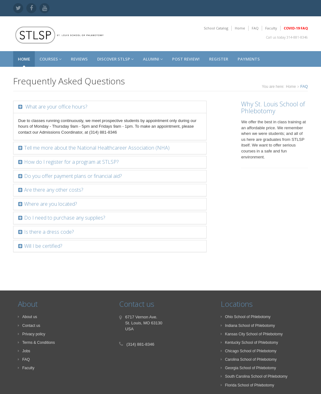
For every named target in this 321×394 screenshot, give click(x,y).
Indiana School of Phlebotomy (248, 325)
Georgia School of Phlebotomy (248, 368)
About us (27, 317)
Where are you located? (50, 203)
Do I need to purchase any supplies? (64, 217)
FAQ (255, 28)
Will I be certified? (43, 245)
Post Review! (186, 59)
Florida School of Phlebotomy (247, 385)
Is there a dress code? (49, 231)
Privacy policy (31, 334)
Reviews (79, 59)
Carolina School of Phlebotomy (249, 359)
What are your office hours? (55, 106)
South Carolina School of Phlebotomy (254, 376)
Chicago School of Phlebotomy (248, 351)
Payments (249, 59)
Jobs (24, 351)
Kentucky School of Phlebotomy (249, 342)
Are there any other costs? (53, 189)
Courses (50, 59)
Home (240, 28)
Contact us (29, 325)
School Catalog (216, 28)
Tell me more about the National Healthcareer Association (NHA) (97, 147)
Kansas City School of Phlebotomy (252, 334)
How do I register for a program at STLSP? (71, 161)
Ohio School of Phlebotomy (246, 317)
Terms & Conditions (36, 342)
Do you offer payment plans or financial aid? (73, 176)
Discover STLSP (115, 59)
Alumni (153, 59)
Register (218, 59)
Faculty (271, 28)
